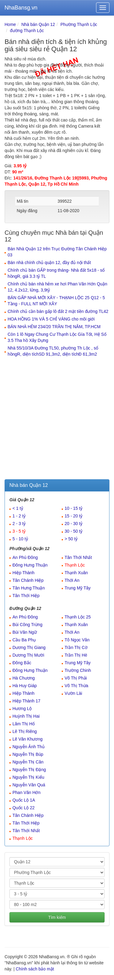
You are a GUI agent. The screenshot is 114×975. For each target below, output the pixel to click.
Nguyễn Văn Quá (28, 784)
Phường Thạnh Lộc (78, 24)
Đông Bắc (21, 662)
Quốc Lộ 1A (23, 800)
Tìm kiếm (57, 917)
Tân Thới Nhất (78, 557)
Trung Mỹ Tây (78, 587)
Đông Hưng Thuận (30, 565)
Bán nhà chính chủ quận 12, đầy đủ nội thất (49, 262)
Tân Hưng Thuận (28, 587)
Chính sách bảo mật (35, 968)
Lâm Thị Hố (23, 723)
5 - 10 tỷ (20, 538)
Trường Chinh (78, 670)
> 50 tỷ (71, 538)
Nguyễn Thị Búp (27, 754)
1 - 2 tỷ (19, 515)
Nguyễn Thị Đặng (29, 769)
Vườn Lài (73, 693)
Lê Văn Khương (27, 739)
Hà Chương (23, 678)
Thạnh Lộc (75, 565)
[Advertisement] (57, 419)
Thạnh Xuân (76, 572)
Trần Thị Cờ (76, 647)
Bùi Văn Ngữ (24, 632)
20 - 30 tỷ (73, 523)
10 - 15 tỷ (73, 508)
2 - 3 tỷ (19, 523)
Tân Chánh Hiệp (27, 580)
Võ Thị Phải (76, 678)
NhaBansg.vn (21, 8)
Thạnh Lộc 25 (78, 616)
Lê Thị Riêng (24, 731)
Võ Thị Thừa (76, 685)
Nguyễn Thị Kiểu (28, 777)
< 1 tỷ (17, 508)
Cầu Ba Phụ (24, 639)
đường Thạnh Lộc (27, 30)
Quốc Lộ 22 (23, 807)
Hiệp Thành (23, 572)
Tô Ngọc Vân (77, 639)
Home (10, 24)
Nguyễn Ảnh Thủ (28, 746)
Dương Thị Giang (29, 647)
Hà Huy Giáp (24, 685)
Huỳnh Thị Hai (26, 716)
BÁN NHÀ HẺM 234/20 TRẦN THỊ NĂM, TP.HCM (54, 326)
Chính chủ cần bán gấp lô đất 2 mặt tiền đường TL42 (58, 311)
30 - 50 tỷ (73, 531)
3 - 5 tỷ (19, 531)
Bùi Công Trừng (27, 624)
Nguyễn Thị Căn (27, 761)
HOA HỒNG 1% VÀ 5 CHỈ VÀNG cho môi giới (51, 319)
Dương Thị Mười (28, 655)
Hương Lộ (22, 708)
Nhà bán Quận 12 (38, 24)
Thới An (72, 580)
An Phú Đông (25, 557)
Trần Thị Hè (76, 655)
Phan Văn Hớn (26, 792)
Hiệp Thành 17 (26, 700)
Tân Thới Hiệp (26, 595)
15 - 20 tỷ (73, 515)
